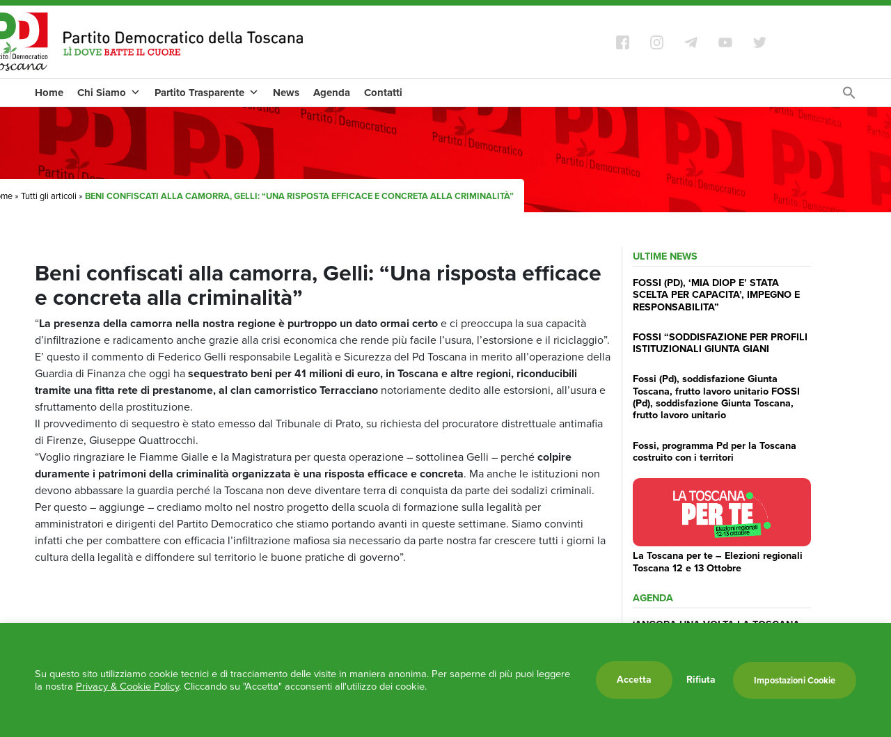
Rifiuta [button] (701, 680)
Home (49, 92)
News (286, 92)
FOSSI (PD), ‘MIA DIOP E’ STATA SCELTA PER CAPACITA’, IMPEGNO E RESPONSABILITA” (716, 295)
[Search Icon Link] (849, 96)
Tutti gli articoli (49, 196)
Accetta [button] (634, 679)
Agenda (331, 92)
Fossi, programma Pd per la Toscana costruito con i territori (714, 451)
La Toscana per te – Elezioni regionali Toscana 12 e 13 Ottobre (718, 561)
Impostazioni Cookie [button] (794, 680)
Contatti (383, 92)
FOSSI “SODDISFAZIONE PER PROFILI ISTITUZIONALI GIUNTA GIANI (720, 342)
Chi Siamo (109, 92)
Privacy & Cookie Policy (127, 686)
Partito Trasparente (207, 92)
